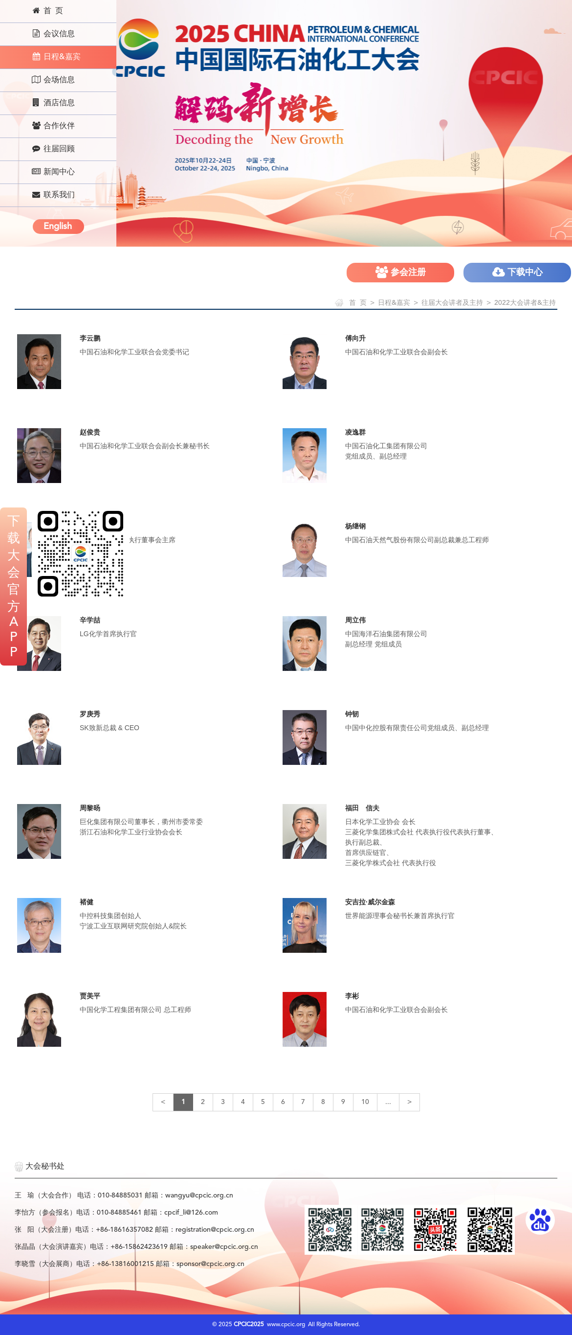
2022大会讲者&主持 (525, 302)
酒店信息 (53, 102)
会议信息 (53, 33)
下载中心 (517, 272)
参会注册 (400, 272)
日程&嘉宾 (56, 56)
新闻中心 (53, 171)
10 (365, 1102)
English (58, 226)
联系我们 (53, 194)
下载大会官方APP (13, 587)
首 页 (47, 10)
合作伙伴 (53, 125)
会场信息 (53, 79)
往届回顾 (53, 148)
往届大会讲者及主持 (452, 302)
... (388, 1102)
